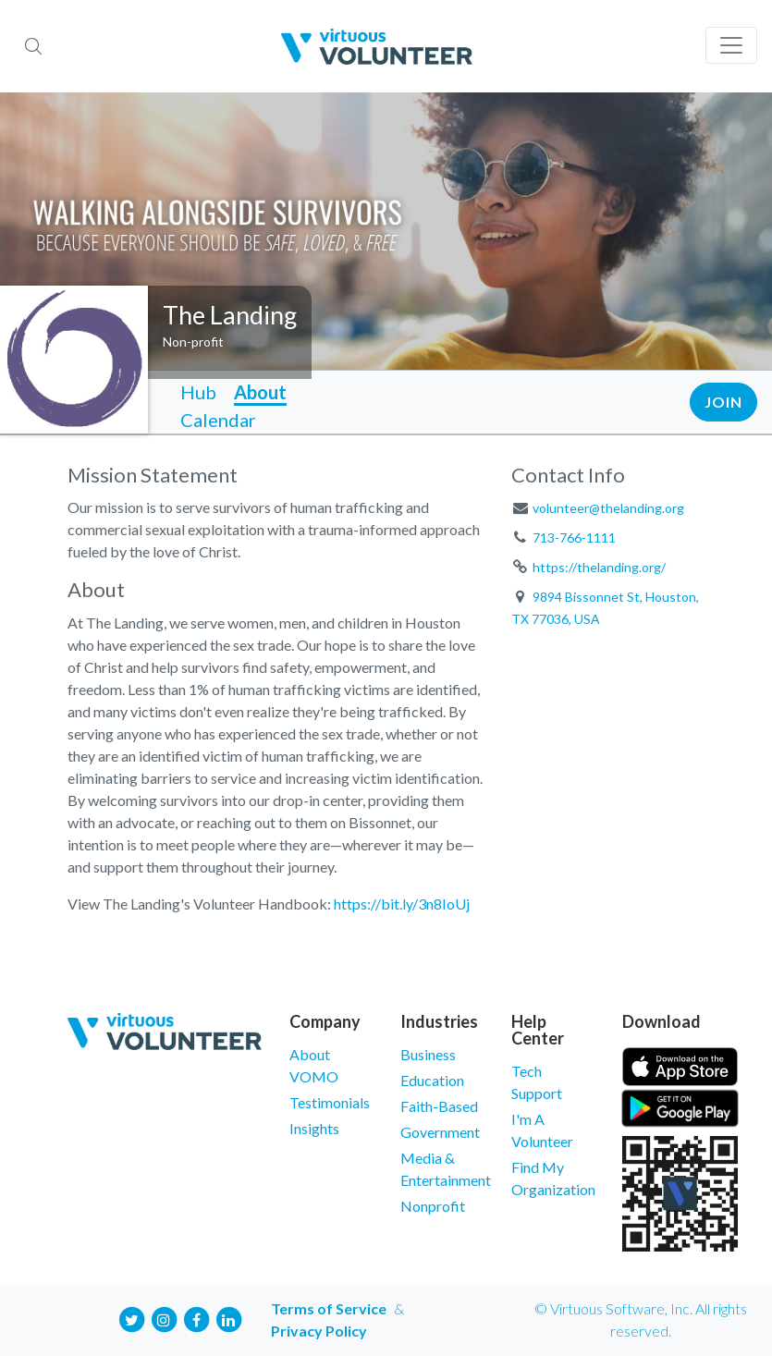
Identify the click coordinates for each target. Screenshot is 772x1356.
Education (432, 1080)
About (260, 392)
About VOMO (313, 1065)
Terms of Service (328, 1308)
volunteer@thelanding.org (608, 508)
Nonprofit (432, 1206)
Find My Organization (552, 1178)
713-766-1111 (574, 537)
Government (440, 1132)
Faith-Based (439, 1106)
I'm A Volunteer (542, 1130)
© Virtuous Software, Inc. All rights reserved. (640, 1319)
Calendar (218, 420)
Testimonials (329, 1102)
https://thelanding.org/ (599, 567)
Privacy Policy (319, 1330)
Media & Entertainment (442, 1169)
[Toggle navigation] (731, 45)
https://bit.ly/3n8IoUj (402, 903)
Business (428, 1054)
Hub (198, 392)
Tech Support (536, 1082)
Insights (314, 1128)
